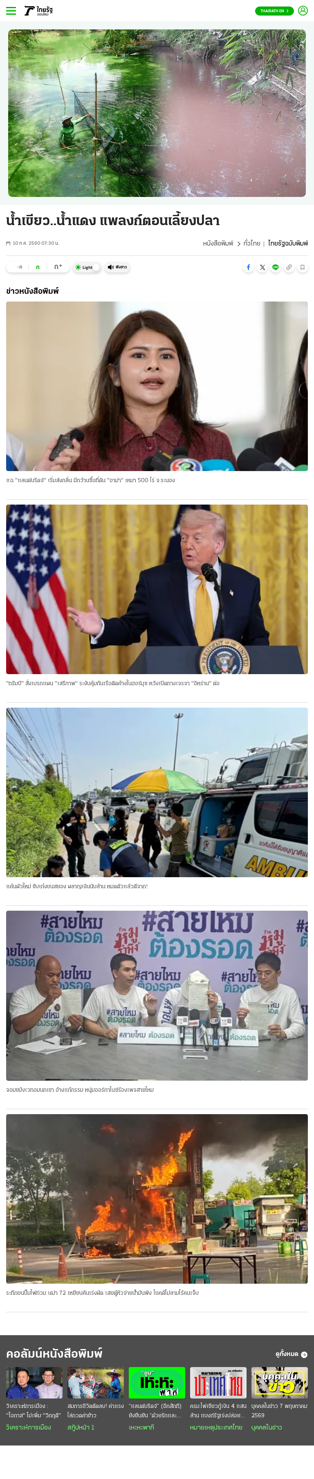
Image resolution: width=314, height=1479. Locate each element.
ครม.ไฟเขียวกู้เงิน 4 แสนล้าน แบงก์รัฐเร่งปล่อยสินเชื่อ (218, 1412)
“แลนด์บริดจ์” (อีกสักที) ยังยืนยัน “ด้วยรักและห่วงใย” (155, 1412)
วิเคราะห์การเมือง (28, 1428)
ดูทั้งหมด (292, 1354)
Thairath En (274, 11)
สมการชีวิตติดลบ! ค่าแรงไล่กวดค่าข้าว (95, 1411)
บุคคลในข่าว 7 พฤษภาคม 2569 (279, 1411)
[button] (248, 267)
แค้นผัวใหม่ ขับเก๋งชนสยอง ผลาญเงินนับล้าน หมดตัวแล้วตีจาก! (77, 887)
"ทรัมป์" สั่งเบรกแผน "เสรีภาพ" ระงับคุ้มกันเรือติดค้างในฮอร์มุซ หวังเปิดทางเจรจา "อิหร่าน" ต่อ (113, 684)
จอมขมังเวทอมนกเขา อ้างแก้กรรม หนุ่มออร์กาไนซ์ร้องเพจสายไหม (80, 1090)
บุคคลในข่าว (266, 1428)
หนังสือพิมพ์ (218, 244)
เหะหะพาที (141, 1428)
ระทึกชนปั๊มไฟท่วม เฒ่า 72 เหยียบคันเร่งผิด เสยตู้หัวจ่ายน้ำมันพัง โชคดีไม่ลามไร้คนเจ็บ (102, 1293)
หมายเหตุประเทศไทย (216, 1428)
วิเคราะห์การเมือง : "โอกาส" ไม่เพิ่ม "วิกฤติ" (33, 1411)
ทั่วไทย (252, 244)
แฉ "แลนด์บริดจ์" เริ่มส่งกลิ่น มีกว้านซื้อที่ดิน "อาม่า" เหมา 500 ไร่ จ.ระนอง (90, 481)
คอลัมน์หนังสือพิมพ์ (54, 1354)
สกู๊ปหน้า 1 (80, 1428)
